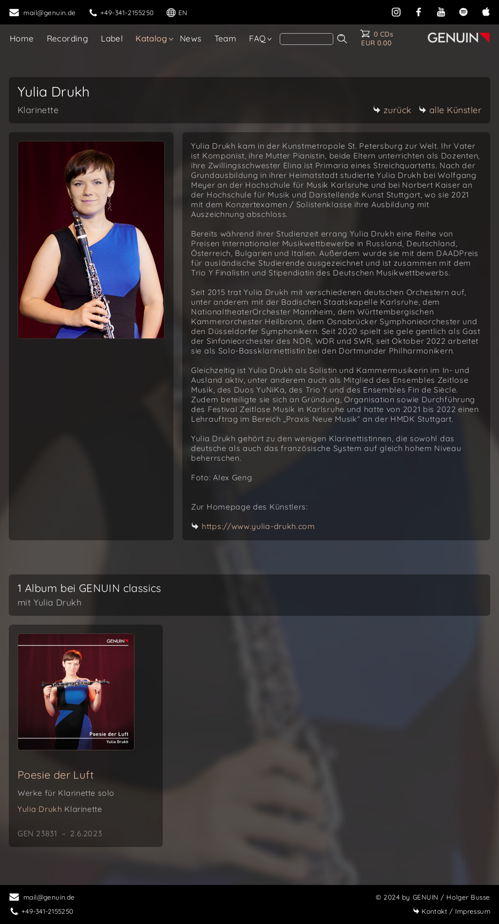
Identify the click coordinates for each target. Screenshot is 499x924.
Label (112, 38)
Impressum (451, 911)
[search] (306, 39)
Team (225, 38)
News (191, 38)
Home (22, 38)
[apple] (486, 11)
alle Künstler (450, 110)
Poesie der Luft (56, 775)
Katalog (151, 38)
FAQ (257, 38)
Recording (68, 38)
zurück (392, 110)
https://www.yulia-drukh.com (258, 526)
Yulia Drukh (60, 809)
